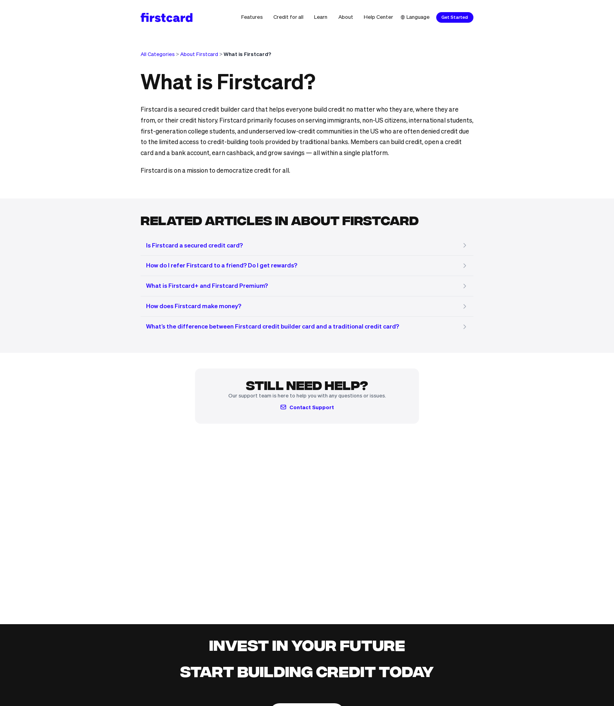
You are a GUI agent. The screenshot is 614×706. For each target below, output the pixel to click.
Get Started (454, 17)
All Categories (158, 54)
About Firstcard (199, 54)
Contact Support (307, 407)
